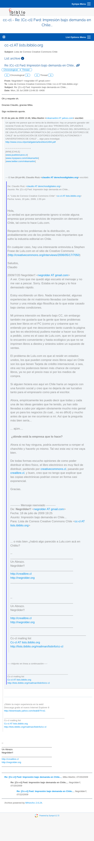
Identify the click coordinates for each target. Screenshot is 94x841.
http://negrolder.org (22, 577)
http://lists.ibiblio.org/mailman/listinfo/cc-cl (36, 646)
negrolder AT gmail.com (53, 275)
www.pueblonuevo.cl (16, 155)
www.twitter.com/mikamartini (20, 161)
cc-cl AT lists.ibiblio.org (68, 196)
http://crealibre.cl (21, 573)
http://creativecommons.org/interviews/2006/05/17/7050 (44, 255)
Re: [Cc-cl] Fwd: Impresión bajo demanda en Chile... (32, 777)
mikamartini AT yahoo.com (59, 118)
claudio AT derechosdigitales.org (60, 177)
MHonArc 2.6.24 (33, 803)
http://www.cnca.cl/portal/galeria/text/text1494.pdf (30, 142)
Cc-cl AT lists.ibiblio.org (25, 642)
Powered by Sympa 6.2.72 (49, 815)
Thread (26, 69)
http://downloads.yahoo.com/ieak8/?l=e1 (24, 710)
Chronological (11, 69)
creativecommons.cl (53, 469)
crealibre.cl (17, 472)
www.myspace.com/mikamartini (22, 158)
